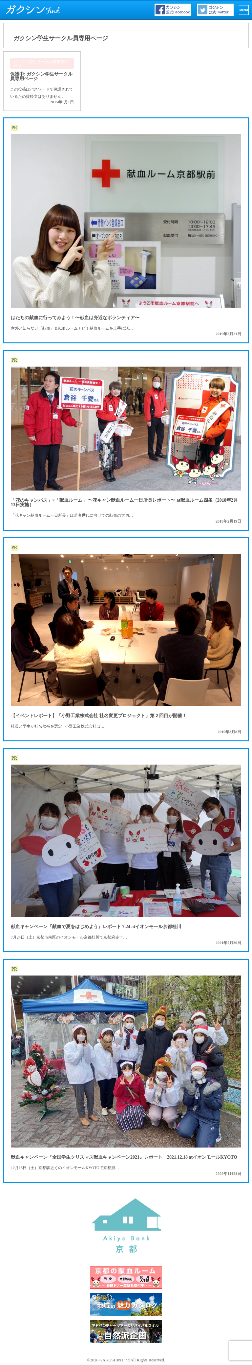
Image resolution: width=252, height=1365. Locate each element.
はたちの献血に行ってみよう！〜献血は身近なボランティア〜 (75, 317)
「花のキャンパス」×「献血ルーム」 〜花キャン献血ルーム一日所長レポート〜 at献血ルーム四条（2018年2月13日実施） (124, 502)
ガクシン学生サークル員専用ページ (40, 64)
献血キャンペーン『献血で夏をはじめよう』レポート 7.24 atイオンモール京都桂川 (96, 926)
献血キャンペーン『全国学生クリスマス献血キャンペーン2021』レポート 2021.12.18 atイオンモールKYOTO (124, 1157)
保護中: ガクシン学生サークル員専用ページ (41, 76)
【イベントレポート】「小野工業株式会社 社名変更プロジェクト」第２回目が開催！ (99, 715)
